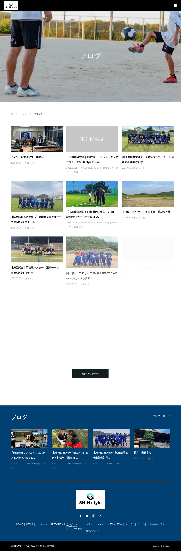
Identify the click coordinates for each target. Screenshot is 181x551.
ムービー (129, 524)
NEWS (29, 524)
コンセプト (41, 524)
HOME (19, 524)
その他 (151, 458)
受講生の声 (71, 526)
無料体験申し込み (156, 524)
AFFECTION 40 (114, 463)
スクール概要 (75, 528)
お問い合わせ (92, 531)
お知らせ (29, 163)
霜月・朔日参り (142, 452)
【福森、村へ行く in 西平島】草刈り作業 (146, 211)
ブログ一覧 (159, 416)
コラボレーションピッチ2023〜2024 (104, 524)
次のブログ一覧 (90, 373)
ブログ (140, 524)
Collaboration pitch (34, 463)
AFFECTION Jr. (88, 168)
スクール (73, 524)
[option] (93, 449)
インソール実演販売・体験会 (27, 157)
